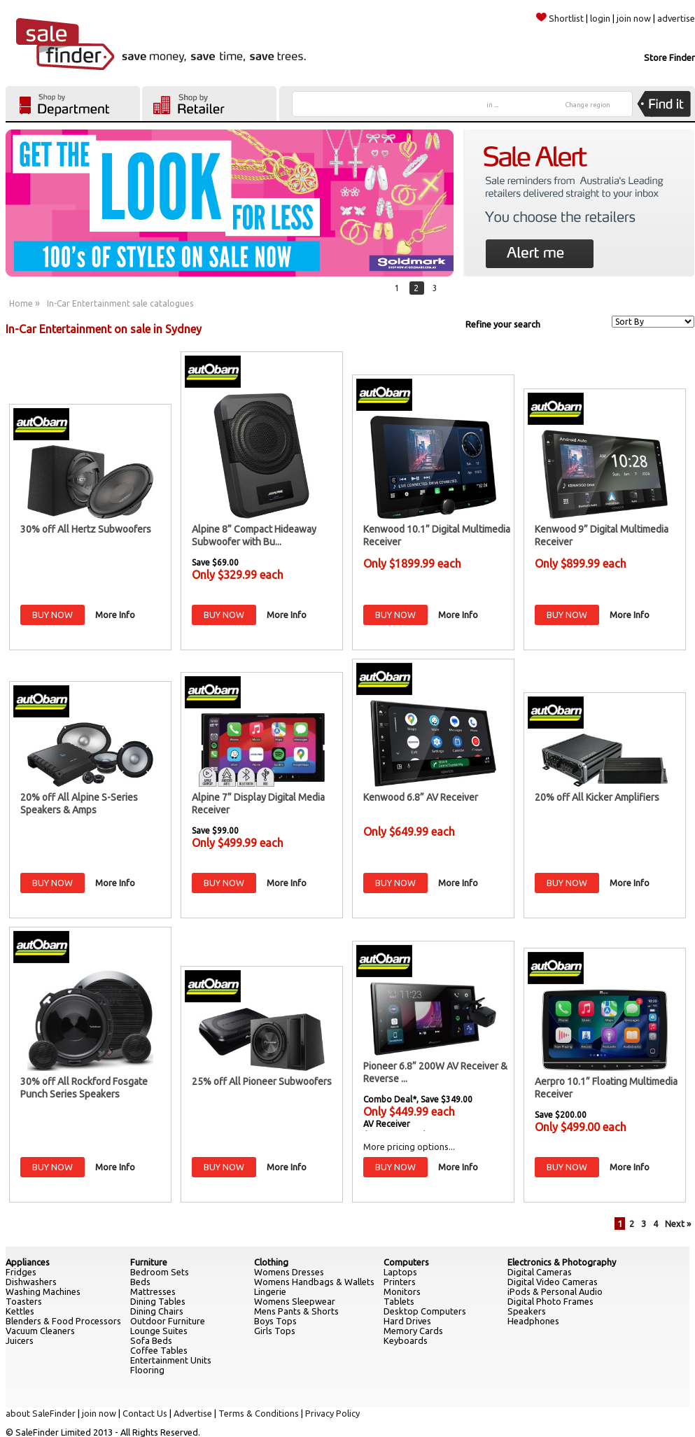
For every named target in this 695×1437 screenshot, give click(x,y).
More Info (115, 614)
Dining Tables (157, 1301)
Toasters (24, 1301)
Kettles (20, 1311)
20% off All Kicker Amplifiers (597, 797)
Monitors (402, 1291)
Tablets (399, 1301)
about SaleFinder (41, 1413)
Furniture (148, 1262)
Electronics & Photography (561, 1262)
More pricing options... (409, 1146)
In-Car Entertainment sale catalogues (120, 303)
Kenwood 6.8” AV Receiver (420, 797)
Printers (400, 1282)
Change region (588, 104)
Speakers (526, 1311)
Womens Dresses (289, 1272)
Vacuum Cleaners (40, 1331)
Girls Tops (274, 1331)
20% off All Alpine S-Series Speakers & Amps (79, 803)
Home (21, 303)
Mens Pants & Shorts (296, 1311)
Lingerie (270, 1291)
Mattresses (153, 1291)
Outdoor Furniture (167, 1321)
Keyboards (406, 1340)
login (600, 18)
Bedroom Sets (159, 1272)
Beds (140, 1282)
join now (634, 18)
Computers (406, 1262)
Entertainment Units (170, 1360)
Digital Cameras (539, 1272)
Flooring (147, 1370)
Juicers (20, 1340)
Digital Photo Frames (550, 1301)
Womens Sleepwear (294, 1301)
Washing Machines (43, 1291)
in (492, 104)
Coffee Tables (159, 1350)
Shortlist (560, 18)
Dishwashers (31, 1282)
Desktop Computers (425, 1311)
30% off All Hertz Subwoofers (85, 529)
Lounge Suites (159, 1331)
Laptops (400, 1272)
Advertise (193, 1413)
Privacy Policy (332, 1413)
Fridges (21, 1272)
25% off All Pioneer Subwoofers (262, 1081)
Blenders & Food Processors (63, 1321)
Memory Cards (413, 1331)
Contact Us (144, 1413)
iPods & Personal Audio (555, 1291)
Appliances (28, 1262)
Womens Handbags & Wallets (314, 1282)
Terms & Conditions (258, 1413)
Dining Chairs (156, 1311)
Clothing (271, 1262)
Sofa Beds (151, 1340)
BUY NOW (52, 614)
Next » (678, 1223)
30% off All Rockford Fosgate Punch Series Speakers (84, 1088)
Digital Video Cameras (552, 1282)
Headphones (533, 1321)
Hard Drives (407, 1321)
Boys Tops (275, 1321)
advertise (676, 18)
